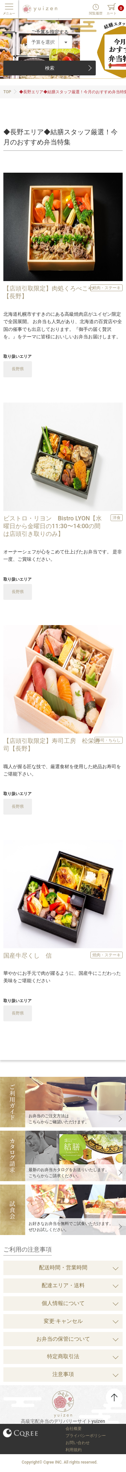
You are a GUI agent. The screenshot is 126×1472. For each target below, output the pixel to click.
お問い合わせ (78, 1442)
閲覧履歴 (95, 13)
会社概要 (74, 1428)
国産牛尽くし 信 (27, 955)
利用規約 (74, 1449)
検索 (49, 68)
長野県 (18, 369)
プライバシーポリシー (86, 1435)
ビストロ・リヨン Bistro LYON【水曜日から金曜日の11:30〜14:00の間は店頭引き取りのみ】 (52, 526)
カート (112, 13)
